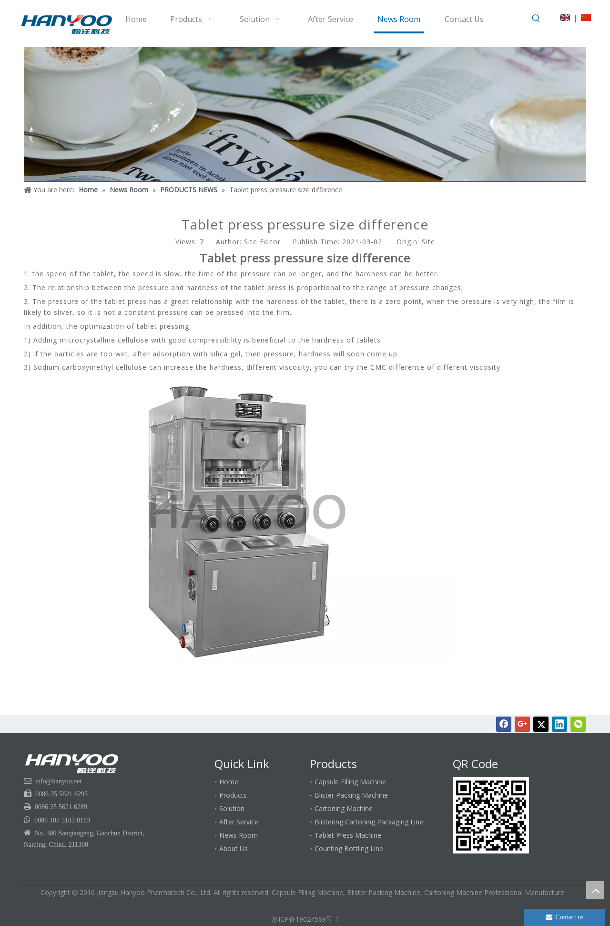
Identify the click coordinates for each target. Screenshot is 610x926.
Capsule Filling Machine (350, 781)
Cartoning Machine (344, 808)
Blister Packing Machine (351, 795)
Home (228, 781)
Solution (231, 808)
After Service (238, 821)
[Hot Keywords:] (536, 18)
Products (233, 795)
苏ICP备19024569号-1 (305, 919)
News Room (238, 835)
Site (428, 241)
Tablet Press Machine (348, 835)
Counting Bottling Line (349, 848)
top (595, 890)
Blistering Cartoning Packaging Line (369, 821)
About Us (233, 848)
